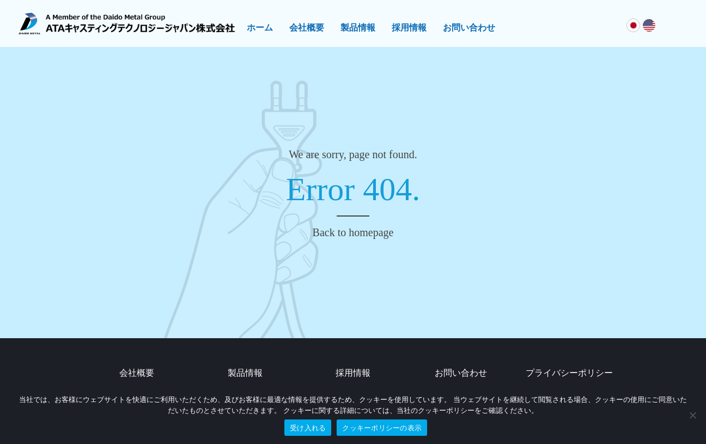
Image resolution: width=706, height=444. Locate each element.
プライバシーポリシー (569, 372)
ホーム (260, 27)
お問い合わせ (469, 27)
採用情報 (409, 27)
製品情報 (357, 27)
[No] (692, 415)
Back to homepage (353, 232)
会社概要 (306, 27)
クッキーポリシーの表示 (382, 428)
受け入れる (308, 428)
